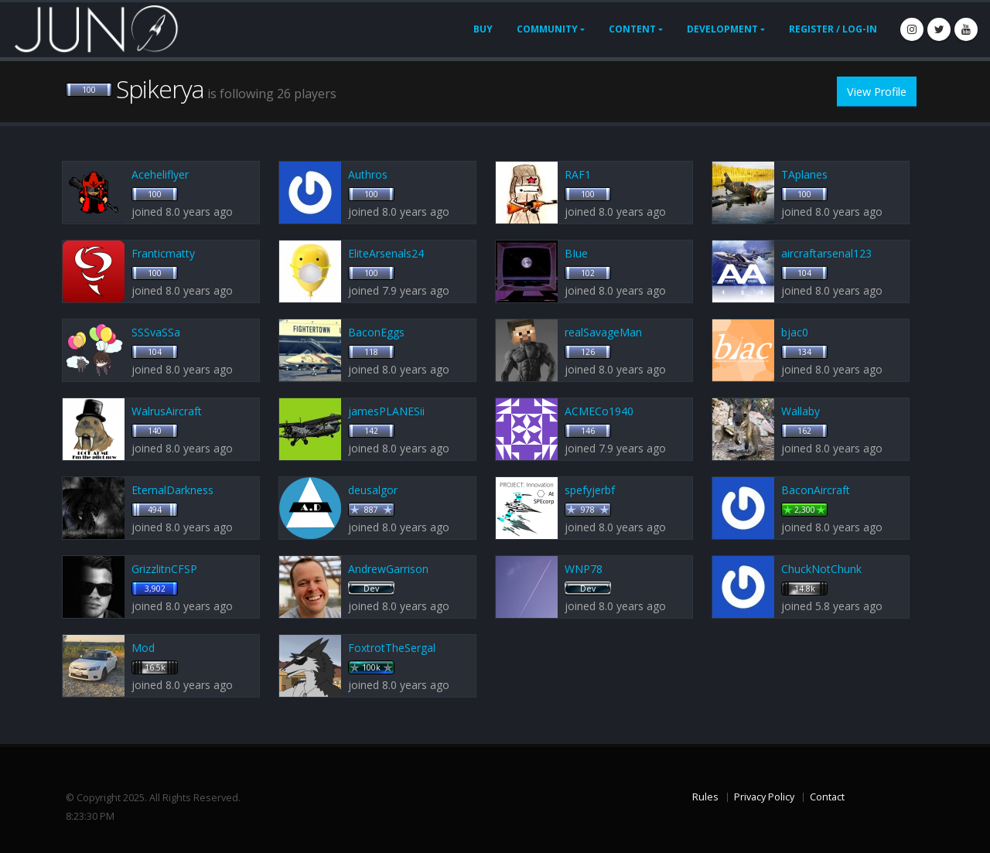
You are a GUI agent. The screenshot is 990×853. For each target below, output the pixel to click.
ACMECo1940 (599, 411)
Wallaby (800, 411)
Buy (483, 29)
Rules (705, 797)
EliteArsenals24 (386, 253)
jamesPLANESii (386, 411)
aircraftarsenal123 (826, 253)
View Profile (876, 91)
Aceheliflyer (160, 174)
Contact (827, 797)
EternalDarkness (172, 490)
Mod (143, 647)
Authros (367, 174)
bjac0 (794, 332)
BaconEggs (376, 332)
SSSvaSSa (155, 332)
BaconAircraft (815, 490)
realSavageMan (603, 332)
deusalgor (373, 490)
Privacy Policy (764, 797)
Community (547, 29)
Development (722, 29)
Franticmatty (163, 253)
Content (632, 29)
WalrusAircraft (166, 411)
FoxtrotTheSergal (391, 647)
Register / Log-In (833, 29)
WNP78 (584, 568)
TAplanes (804, 174)
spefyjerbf (590, 490)
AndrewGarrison (388, 568)
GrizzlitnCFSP (164, 568)
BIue (576, 253)
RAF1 (578, 174)
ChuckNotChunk (821, 568)
